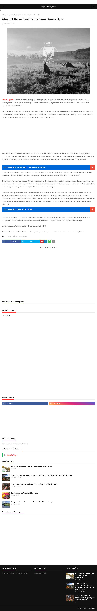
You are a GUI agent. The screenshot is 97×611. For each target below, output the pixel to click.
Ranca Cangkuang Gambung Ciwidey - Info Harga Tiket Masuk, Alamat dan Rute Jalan (41, 475)
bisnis (9, 236)
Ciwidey (14, 236)
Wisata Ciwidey (11, 455)
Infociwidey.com (7, 100)
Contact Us (91, 608)
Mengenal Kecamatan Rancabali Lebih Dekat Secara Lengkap (33, 502)
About (84, 608)
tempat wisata (11, 15)
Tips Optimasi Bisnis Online (22, 209)
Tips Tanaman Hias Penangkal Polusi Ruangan (29, 167)
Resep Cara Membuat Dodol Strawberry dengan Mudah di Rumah (34, 484)
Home (4, 15)
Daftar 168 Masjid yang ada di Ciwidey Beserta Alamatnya (31, 466)
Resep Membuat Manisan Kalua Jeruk (24, 493)
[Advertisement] (48, 135)
